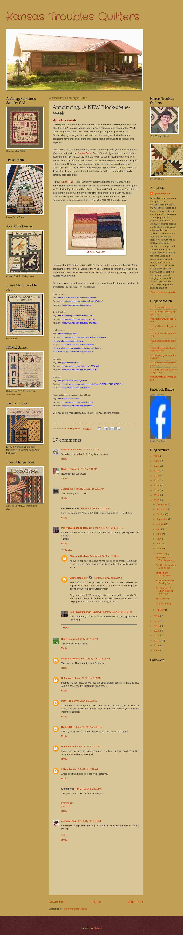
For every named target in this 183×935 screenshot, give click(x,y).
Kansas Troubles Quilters (72, 17)
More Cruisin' (162, 598)
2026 (156, 456)
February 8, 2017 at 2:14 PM (104, 556)
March (159, 548)
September (162, 519)
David (64, 469)
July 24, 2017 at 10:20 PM (88, 788)
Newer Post (57, 902)
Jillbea (64, 769)
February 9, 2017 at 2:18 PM (107, 577)
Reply (64, 458)
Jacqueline (67, 488)
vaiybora (66, 821)
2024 (156, 465)
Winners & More (164, 603)
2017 (156, 500)
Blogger (97, 928)
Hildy (64, 639)
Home (96, 902)
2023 (156, 470)
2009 (156, 650)
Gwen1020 (66, 727)
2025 (156, 461)
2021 (156, 480)
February (161, 553)
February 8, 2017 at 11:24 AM (95, 508)
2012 (156, 635)
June (159, 533)
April (159, 543)
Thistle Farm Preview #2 (163, 574)
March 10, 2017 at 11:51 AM (83, 769)
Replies (68, 550)
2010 (156, 645)
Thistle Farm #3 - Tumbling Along (165, 559)
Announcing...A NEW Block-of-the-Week (164, 591)
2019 (156, 490)
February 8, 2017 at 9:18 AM (82, 469)
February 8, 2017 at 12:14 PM (108, 528)
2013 (156, 630)
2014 (156, 626)
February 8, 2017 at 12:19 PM (83, 639)
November (162, 509)
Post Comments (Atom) (75, 908)
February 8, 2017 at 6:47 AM (85, 449)
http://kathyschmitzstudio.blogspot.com (163, 349)
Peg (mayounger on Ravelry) (76, 528)
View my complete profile (163, 292)
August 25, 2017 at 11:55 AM (86, 821)
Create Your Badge (158, 441)
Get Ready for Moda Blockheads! (166, 566)
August (160, 524)
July (158, 529)
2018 (156, 495)
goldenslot (66, 806)
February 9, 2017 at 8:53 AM (86, 678)
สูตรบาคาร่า (67, 803)
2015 (156, 621)
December (162, 504)
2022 (156, 475)
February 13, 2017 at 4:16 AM (87, 746)
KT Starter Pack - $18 (96, 252)
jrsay (63, 701)
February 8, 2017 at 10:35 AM (89, 488)
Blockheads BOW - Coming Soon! (165, 581)
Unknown (66, 678)
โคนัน (64, 835)
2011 (156, 640)
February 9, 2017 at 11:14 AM (83, 701)
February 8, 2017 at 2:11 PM (95, 658)
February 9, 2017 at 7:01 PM (88, 727)
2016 (156, 616)
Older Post (135, 902)
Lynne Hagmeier (79, 577)
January (160, 609)
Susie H (65, 449)
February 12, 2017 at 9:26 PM (117, 612)
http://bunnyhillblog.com (162, 307)
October (160, 514)
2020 (156, 485)
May (158, 538)
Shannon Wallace (79, 556)
